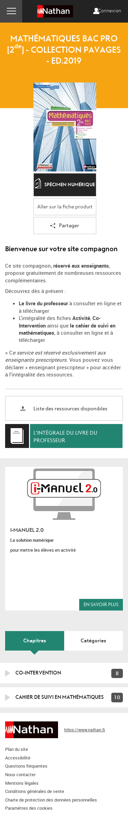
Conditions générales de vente (34, 791)
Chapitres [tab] (34, 641)
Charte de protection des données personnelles (51, 800)
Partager (64, 226)
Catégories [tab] (93, 641)
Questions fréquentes (26, 766)
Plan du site (16, 749)
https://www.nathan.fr (84, 729)
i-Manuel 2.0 (27, 530)
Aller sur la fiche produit (65, 207)
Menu (11, 11)
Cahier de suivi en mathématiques (59, 697)
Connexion (109, 11)
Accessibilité (17, 758)
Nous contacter (20, 774)
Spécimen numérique (65, 185)
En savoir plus (101, 604)
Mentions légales (22, 783)
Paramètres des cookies (29, 808)
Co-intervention (38, 673)
